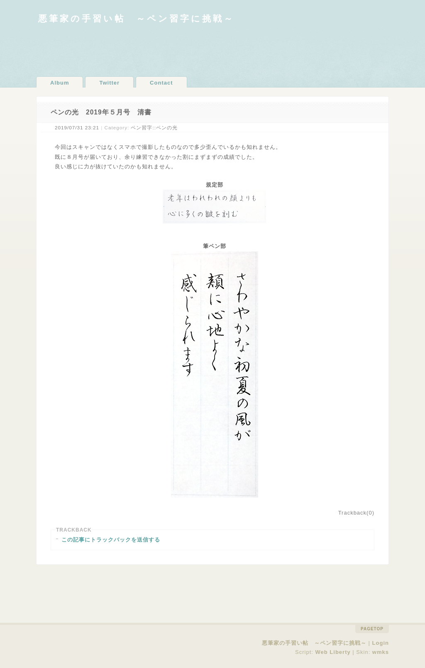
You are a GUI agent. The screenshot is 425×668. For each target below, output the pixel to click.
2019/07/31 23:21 (77, 127)
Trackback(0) (356, 513)
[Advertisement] (212, 49)
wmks (380, 652)
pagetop (372, 629)
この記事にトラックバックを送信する (110, 540)
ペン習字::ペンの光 (154, 127)
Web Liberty (333, 652)
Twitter (109, 83)
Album (59, 83)
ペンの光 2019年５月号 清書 (101, 112)
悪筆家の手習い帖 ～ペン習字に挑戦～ (136, 18)
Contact (161, 83)
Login (380, 643)
